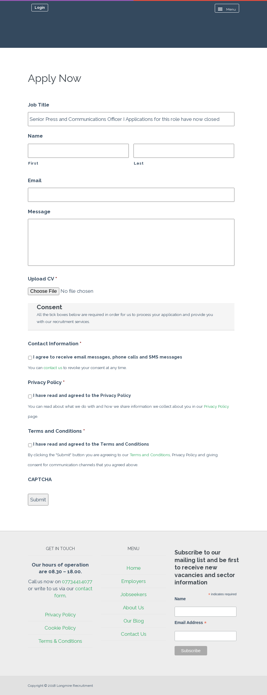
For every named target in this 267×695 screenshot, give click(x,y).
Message (39, 211)
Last (139, 163)
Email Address (191, 622)
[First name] (78, 151)
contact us (53, 367)
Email (34, 180)
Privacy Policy (46, 382)
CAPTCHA (40, 479)
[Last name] (184, 151)
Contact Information (54, 343)
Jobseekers (133, 594)
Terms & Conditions (60, 641)
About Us (133, 608)
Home (133, 568)
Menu (227, 9)
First (33, 163)
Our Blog (134, 621)
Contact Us (133, 634)
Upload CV (42, 279)
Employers (133, 581)
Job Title (38, 105)
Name (35, 136)
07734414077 (77, 581)
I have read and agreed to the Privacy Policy (82, 395)
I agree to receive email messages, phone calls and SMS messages (107, 356)
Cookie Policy (60, 628)
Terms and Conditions (56, 431)
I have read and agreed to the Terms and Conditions (91, 444)
